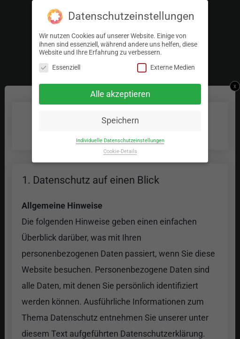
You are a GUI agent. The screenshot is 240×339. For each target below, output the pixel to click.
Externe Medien (166, 67)
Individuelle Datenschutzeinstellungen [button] (120, 140)
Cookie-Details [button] (120, 151)
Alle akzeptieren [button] (120, 93)
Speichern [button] (120, 120)
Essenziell (59, 67)
